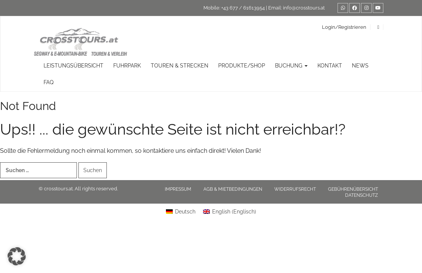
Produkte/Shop (241, 66)
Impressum (178, 189)
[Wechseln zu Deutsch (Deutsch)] (180, 212)
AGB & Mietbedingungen (232, 189)
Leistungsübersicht (73, 66)
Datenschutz (361, 195)
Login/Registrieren (344, 27)
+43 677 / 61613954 (243, 8)
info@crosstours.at (304, 8)
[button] (16, 256)
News (360, 66)
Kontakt (329, 66)
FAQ (48, 82)
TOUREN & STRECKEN (179, 66)
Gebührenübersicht (353, 189)
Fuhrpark (127, 66)
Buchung (291, 66)
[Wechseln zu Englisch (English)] (229, 212)
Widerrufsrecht (295, 189)
